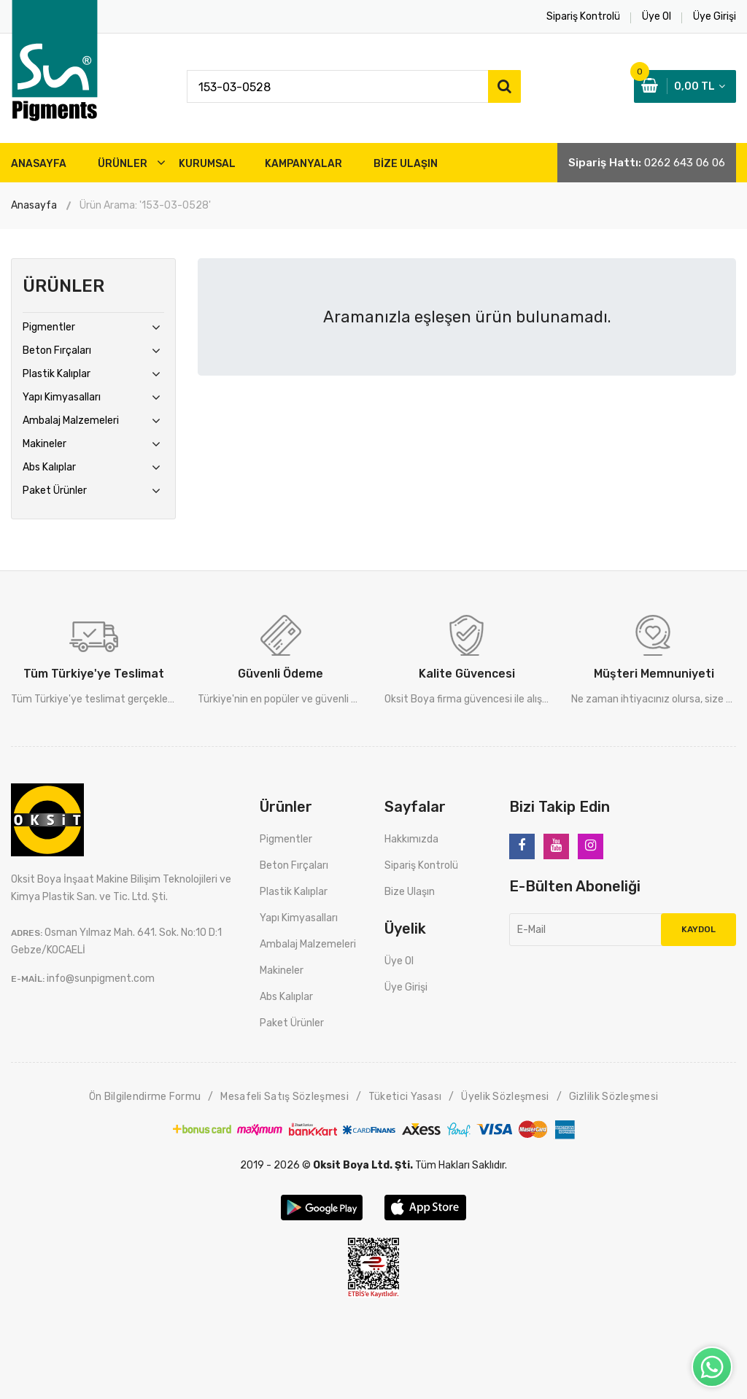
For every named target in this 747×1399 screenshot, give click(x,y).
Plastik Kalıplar (56, 374)
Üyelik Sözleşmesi (505, 1096)
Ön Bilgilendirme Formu (145, 1096)
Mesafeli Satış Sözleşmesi (284, 1096)
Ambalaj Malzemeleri (71, 420)
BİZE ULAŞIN (406, 164)
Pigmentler (49, 327)
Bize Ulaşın (409, 891)
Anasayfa (34, 205)
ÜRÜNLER (122, 164)
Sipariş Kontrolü (421, 865)
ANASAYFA (38, 164)
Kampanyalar (303, 164)
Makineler (44, 444)
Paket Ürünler (55, 490)
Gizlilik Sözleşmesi (614, 1096)
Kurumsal (207, 164)
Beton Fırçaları (57, 350)
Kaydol (698, 929)
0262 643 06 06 (684, 162)
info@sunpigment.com (101, 978)
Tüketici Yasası (405, 1096)
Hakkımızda (411, 839)
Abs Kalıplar (49, 467)
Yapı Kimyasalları (62, 397)
